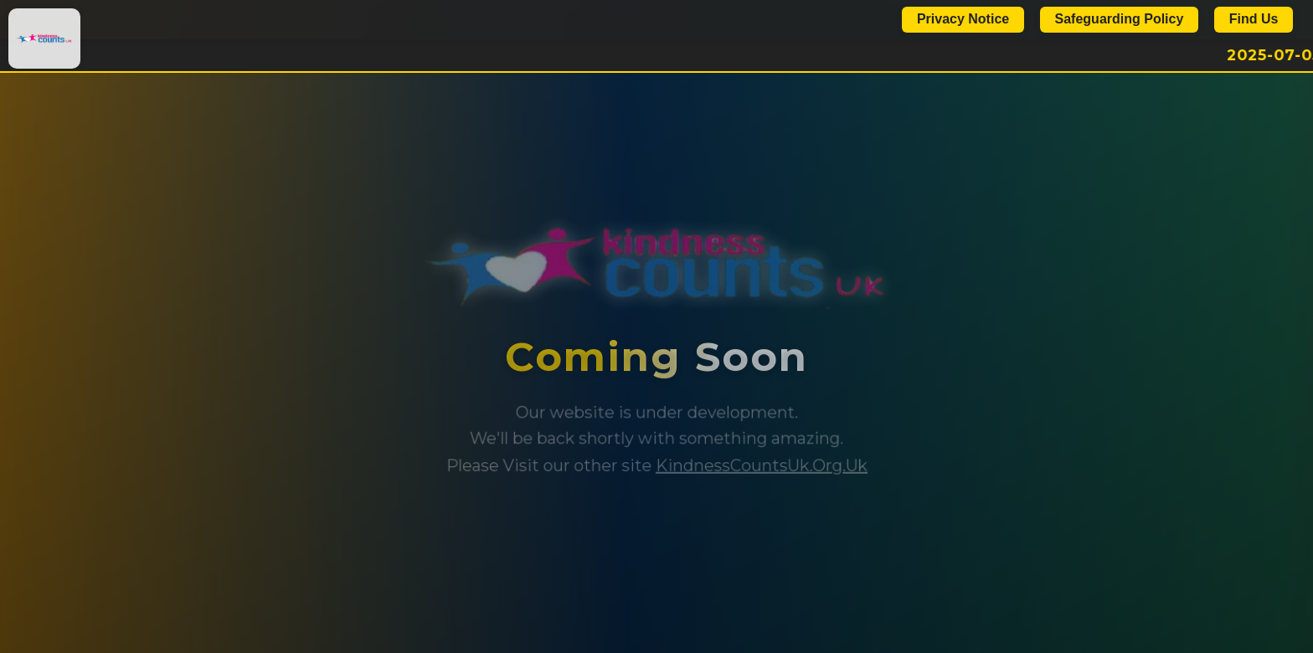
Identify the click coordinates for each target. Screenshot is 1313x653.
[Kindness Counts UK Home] (44, 38)
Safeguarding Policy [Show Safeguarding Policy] (1119, 19)
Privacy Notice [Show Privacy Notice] (963, 19)
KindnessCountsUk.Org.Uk (761, 466)
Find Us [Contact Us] (1254, 19)
